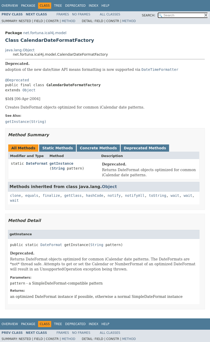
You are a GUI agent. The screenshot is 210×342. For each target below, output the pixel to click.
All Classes (110, 14)
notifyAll (135, 195)
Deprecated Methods (145, 148)
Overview (10, 5)
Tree (58, 5)
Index (94, 5)
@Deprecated (17, 80)
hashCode (94, 195)
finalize (51, 195)
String (58, 168)
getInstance (61, 163)
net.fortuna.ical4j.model (44, 33)
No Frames (81, 14)
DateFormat (37, 163)
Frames (63, 14)
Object (29, 90)
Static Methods (57, 148)
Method (68, 21)
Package (28, 5)
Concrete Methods (98, 148)
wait (175, 195)
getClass (73, 195)
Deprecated (75, 5)
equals (31, 195)
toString (157, 195)
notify (114, 195)
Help (105, 5)
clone (15, 195)
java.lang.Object (19, 50)
